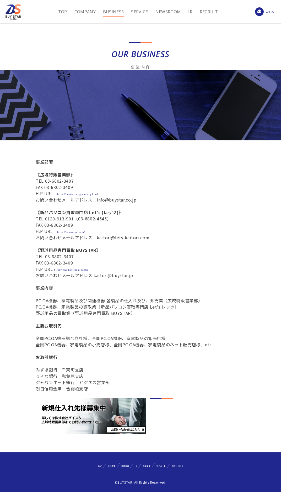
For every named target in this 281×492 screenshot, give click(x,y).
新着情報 (152, 465)
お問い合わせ (213, 465)
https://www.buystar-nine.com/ (87, 269)
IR (185, 12)
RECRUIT (203, 12)
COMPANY (79, 12)
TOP (57, 12)
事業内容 (110, 465)
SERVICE (134, 12)
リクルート (181, 465)
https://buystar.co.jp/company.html (94, 193)
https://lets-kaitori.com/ (83, 231)
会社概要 (83, 465)
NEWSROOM (163, 12)
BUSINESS (108, 12)
